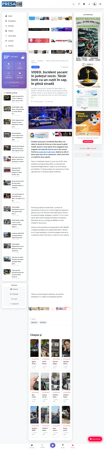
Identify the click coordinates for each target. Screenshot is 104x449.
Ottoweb (93, 148)
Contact (9, 41)
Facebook (14, 289)
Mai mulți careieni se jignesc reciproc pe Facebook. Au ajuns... (18, 159)
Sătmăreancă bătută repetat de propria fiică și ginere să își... (18, 148)
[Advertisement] (50, 190)
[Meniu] (100, 4)
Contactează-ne (88, 141)
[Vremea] (89, 4)
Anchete (9, 26)
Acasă (8, 16)
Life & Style (10, 36)
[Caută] (73, 4)
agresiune (34, 322)
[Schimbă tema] (95, 4)
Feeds (88, 155)
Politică (9, 31)
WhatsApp (14, 294)
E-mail (14, 299)
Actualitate (10, 21)
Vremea (9, 46)
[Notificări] (79, 4)
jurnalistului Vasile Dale (46, 152)
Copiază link (14, 304)
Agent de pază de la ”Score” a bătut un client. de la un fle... (18, 98)
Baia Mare (43, 322)
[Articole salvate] (84, 4)
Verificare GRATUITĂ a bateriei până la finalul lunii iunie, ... (18, 235)
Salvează (64, 67)
